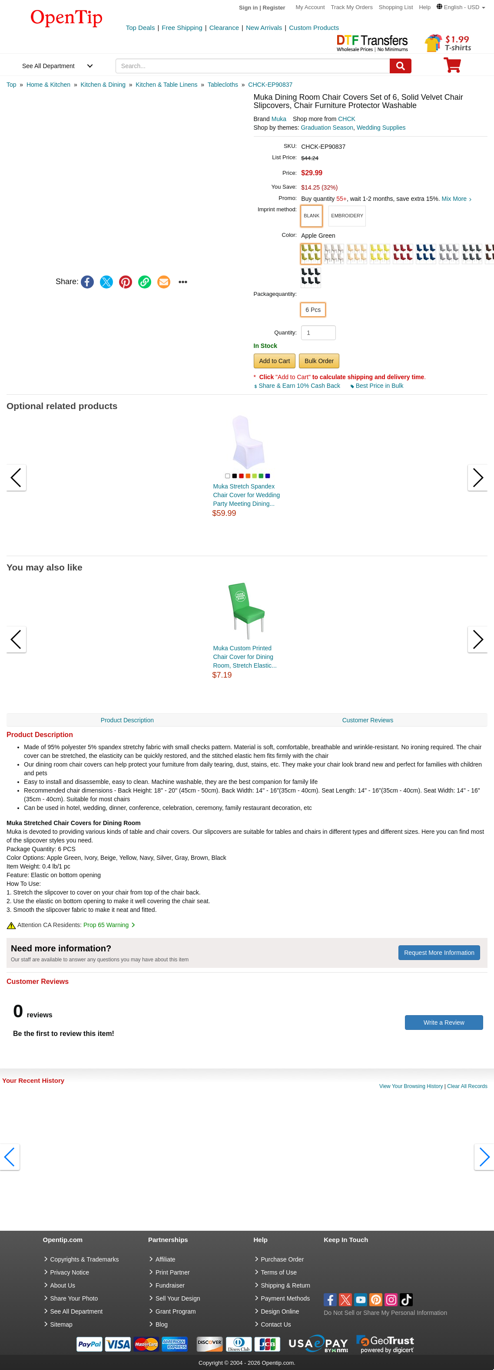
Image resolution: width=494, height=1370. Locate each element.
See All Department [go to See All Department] (76, 1311)
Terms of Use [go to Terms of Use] (279, 1272)
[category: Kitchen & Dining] (103, 84)
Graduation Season (327, 127)
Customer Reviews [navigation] (367, 720)
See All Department (48, 65)
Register (274, 7)
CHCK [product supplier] (346, 118)
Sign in (248, 7)
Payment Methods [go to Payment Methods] (285, 1298)
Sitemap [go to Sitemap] (61, 1324)
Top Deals (140, 27)
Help (425, 7)
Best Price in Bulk (377, 385)
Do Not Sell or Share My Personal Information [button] (385, 1312)
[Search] (400, 66)
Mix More (457, 198)
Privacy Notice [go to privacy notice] (69, 1272)
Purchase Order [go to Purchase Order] (282, 1259)
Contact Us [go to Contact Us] (276, 1324)
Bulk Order (319, 360)
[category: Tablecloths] (223, 84)
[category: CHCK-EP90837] (270, 84)
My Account (310, 7)
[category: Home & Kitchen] (48, 84)
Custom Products (314, 27)
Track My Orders (352, 7)
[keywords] (253, 66)
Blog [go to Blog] (162, 1324)
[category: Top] (12, 84)
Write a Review (444, 1022)
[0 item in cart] (452, 67)
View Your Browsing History (411, 1086)
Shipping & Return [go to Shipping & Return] (286, 1285)
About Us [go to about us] (63, 1285)
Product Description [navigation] (127, 720)
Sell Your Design (178, 1298)
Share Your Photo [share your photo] (74, 1298)
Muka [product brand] (279, 118)
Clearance (224, 27)
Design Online (280, 1311)
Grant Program (176, 1311)
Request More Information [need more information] (439, 952)
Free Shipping (182, 27)
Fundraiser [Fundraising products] (170, 1285)
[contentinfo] (66, 17)
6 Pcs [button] (313, 309)
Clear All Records (467, 1086)
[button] (461, 7)
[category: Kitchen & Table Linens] (166, 84)
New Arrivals (264, 27)
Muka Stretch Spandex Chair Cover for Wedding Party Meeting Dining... (246, 495)
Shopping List (396, 7)
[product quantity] (318, 332)
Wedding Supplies (381, 127)
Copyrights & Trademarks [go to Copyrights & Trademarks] (84, 1259)
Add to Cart (274, 360)
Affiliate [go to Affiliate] (166, 1259)
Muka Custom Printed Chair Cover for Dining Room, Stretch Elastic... (245, 657)
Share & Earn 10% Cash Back (298, 385)
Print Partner (173, 1272)
